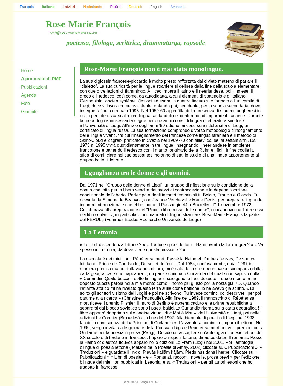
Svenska (177, 7)
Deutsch (135, 7)
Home (27, 70)
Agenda (28, 95)
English (156, 7)
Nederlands (92, 7)
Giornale (29, 111)
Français (27, 7)
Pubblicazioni (34, 87)
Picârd (115, 7)
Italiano (48, 7)
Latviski (69, 7)
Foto (25, 103)
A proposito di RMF (41, 78)
